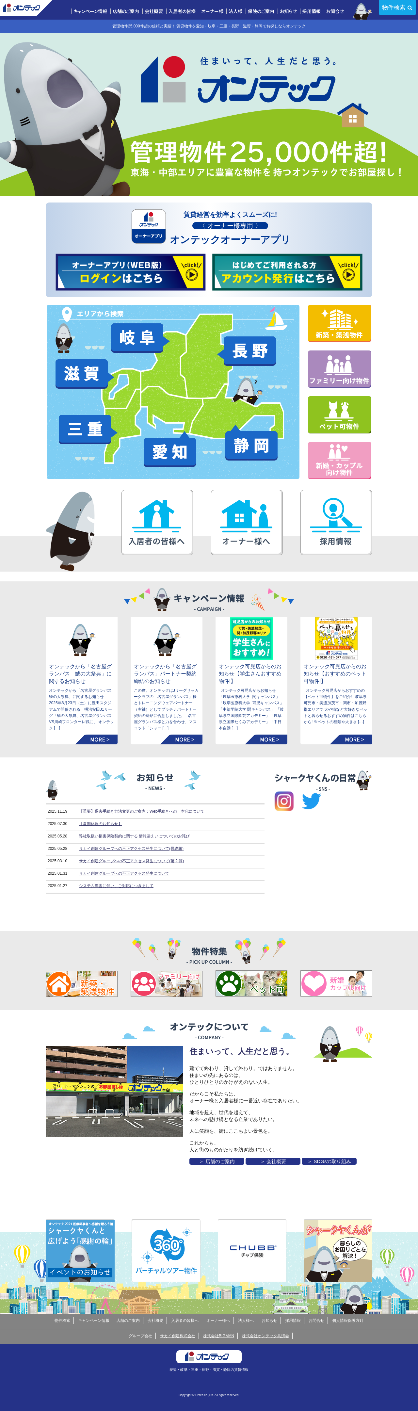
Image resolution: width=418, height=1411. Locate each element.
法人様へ (246, 1320)
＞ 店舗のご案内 (216, 1161)
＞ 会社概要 (273, 1161)
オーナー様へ (218, 1320)
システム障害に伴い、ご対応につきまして (116, 886)
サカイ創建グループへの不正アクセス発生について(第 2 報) (131, 861)
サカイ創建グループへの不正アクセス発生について (124, 873)
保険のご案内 (261, 11)
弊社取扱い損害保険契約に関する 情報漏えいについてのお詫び (134, 836)
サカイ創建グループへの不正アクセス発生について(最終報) (131, 848)
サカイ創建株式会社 (177, 1336)
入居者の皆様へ (185, 1320)
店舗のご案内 (126, 11)
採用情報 (311, 11)
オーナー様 (212, 11)
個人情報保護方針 (347, 1320)
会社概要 (154, 11)
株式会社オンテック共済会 (265, 1336)
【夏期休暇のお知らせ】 (100, 823)
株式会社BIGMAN (218, 1336)
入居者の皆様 (182, 11)
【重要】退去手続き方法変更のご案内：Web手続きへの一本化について (141, 811)
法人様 (235, 11)
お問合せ (335, 11)
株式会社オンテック (26, 8)
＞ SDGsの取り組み (329, 1161)
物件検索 (394, 7)
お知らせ (288, 11)
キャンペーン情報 (90, 11)
